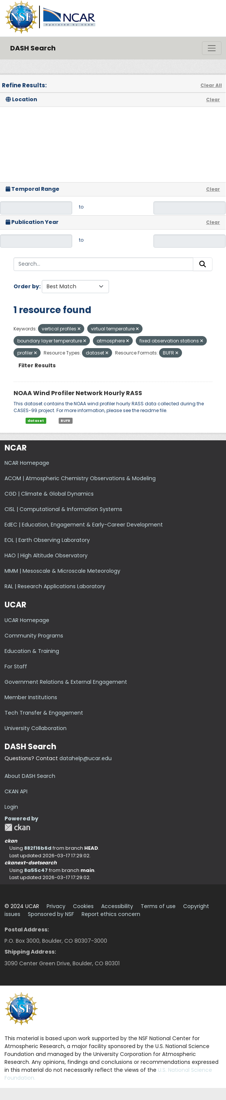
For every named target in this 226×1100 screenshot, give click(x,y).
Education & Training (32, 651)
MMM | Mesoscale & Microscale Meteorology (62, 571)
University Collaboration (36, 728)
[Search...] (103, 264)
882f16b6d (38, 848)
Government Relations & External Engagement (66, 682)
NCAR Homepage (27, 463)
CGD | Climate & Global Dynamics (49, 494)
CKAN (17, 827)
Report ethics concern (111, 914)
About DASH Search (30, 776)
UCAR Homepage (27, 620)
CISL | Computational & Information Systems (63, 509)
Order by (26, 286)
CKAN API (16, 791)
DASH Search (33, 48)
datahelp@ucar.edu (85, 758)
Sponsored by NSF (51, 914)
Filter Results (37, 365)
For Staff (16, 666)
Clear (213, 99)
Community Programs (34, 635)
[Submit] (202, 264)
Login (11, 807)
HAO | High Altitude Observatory (46, 555)
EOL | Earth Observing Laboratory (47, 540)
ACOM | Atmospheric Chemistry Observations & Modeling (80, 478)
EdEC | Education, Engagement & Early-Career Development (84, 524)
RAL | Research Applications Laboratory (55, 586)
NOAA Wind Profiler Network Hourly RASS (78, 393)
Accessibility (117, 906)
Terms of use (158, 906)
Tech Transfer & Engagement (44, 713)
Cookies (83, 906)
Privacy (56, 906)
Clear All (211, 85)
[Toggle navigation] (211, 48)
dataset (35, 420)
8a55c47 (36, 870)
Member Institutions (31, 697)
